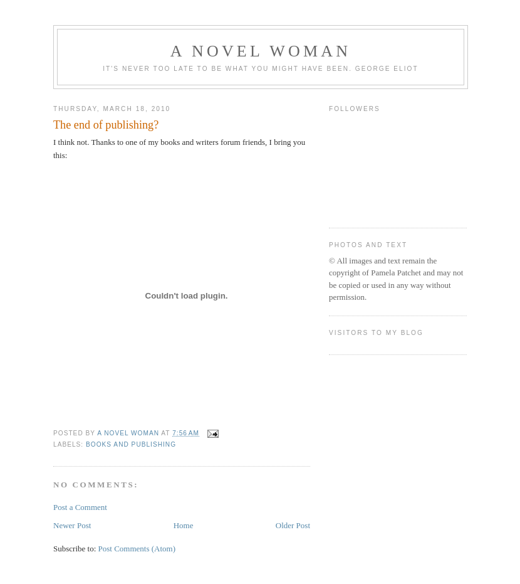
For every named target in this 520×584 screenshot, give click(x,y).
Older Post (293, 525)
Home (184, 525)
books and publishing (131, 444)
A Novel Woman (260, 51)
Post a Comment (80, 507)
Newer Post (72, 525)
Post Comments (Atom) (137, 548)
